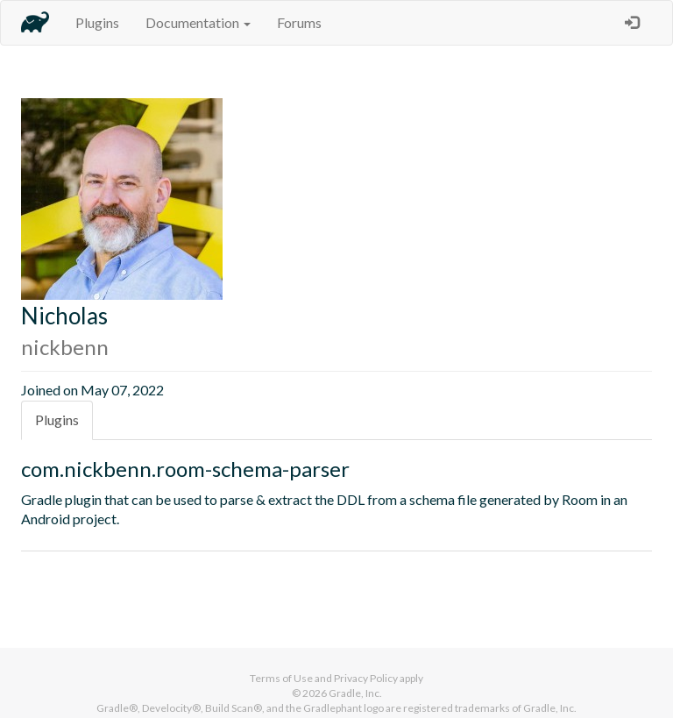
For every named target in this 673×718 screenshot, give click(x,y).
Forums (299, 22)
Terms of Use (281, 678)
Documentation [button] (198, 22)
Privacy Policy (366, 678)
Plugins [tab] (57, 419)
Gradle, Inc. (355, 693)
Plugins (97, 22)
